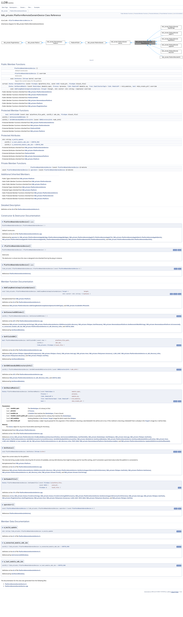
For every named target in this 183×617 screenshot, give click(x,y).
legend (91, 60)
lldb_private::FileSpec (45, 345)
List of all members (178, 13)
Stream (25, 78)
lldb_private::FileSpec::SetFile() (38, 355)
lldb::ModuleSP (73, 86)
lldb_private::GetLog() (69, 353)
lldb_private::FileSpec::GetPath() (140, 437)
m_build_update (17, 139)
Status (11, 84)
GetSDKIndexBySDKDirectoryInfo (21, 119)
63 (13, 551)
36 (12, 209)
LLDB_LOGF (117, 353)
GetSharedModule (20, 86)
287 (14, 321)
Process (56, 86)
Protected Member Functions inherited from (27, 122)
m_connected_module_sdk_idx (22, 144)
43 (13, 234)
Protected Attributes (154, 13)
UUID (58, 84)
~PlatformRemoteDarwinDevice (25, 73)
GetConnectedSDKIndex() (69, 437)
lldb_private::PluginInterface (37, 106)
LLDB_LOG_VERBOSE (8, 441)
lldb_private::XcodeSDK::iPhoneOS (78, 305)
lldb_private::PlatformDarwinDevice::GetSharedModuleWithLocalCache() (132, 439)
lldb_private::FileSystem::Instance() (100, 353)
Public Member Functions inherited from (26, 92)
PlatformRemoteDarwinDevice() (57, 239)
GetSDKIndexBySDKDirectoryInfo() (65, 439)
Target (44, 89)
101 (14, 492)
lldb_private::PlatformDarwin (37, 95)
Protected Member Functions (141, 13)
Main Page (5, 7)
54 (13, 302)
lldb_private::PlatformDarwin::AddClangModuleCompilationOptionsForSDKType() (36, 305)
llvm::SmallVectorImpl (97, 86)
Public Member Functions (127, 13)
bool (134, 86)
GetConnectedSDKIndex (18, 117)
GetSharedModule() (17, 330)
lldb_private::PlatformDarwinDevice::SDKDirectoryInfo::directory (56, 324)
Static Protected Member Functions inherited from (29, 193)
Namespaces (13, 7)
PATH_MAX (75, 441)
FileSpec (34, 84)
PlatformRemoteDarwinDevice (18, 11)
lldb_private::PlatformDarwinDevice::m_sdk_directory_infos (42, 326)
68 (13, 350)
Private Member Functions (166, 13)
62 (13, 570)
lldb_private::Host (82, 353)
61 (13, 536)
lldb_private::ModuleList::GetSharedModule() (92, 439)
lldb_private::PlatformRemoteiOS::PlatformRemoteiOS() (86, 239)
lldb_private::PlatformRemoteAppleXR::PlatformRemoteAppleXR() (24, 239)
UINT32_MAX (35, 142)
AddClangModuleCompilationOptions (27, 89)
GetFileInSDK (14, 114)
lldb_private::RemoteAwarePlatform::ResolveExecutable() (99, 441)
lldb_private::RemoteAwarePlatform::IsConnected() (163, 324)
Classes (23, 7)
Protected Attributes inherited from (25, 147)
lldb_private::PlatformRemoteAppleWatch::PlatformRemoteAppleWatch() (137, 237)
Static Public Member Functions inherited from (26, 181)
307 (14, 374)
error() (11, 437)
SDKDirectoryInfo (45, 119)
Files (30, 7)
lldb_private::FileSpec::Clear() (51, 353)
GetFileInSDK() (83, 437)
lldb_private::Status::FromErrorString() (27, 496)
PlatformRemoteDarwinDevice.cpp (30, 234)
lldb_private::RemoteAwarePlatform (40, 100)
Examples (37, 7)
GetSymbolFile (19, 84)
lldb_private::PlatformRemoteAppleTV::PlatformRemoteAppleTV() (91, 237)
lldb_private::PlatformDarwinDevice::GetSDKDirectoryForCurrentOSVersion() (27, 439)
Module (31, 413)
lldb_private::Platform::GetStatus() (139, 470)
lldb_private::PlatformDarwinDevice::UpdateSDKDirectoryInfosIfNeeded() (145, 441)
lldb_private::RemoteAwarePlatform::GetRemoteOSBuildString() (124, 324)
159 (14, 433)
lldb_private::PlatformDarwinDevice (40, 92)
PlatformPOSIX (33, 97)
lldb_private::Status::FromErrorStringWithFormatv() (58, 496)
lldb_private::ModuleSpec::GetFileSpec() (102, 437)
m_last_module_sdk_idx (20, 142)
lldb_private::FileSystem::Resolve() (13, 355)
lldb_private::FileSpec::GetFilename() (90, 324)
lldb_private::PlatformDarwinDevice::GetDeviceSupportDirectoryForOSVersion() (79, 470)
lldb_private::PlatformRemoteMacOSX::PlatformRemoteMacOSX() (130, 239)
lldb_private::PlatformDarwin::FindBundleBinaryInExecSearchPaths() (37, 437)
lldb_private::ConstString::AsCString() (21, 324)
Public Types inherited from (17, 178)
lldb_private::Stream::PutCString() (75, 472)
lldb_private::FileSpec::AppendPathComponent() (25, 353)
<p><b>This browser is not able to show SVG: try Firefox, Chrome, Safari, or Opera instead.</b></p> (92, 42)
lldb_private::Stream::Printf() (51, 472)
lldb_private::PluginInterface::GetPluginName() (17, 498)
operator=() (15, 237)
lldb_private (4, 11)
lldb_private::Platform (35, 103)
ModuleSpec (37, 86)
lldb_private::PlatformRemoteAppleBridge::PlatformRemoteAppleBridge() (44, 237)
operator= (34, 170)
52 (13, 467)
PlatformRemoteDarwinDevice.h (20, 20)
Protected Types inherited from (23, 187)
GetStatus (18, 78)
